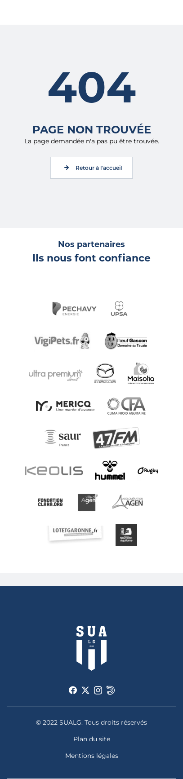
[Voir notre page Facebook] (72, 690)
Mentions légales (91, 756)
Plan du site (91, 739)
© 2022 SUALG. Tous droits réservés (91, 722)
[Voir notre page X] (85, 690)
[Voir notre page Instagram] (98, 690)
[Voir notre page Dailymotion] (110, 690)
